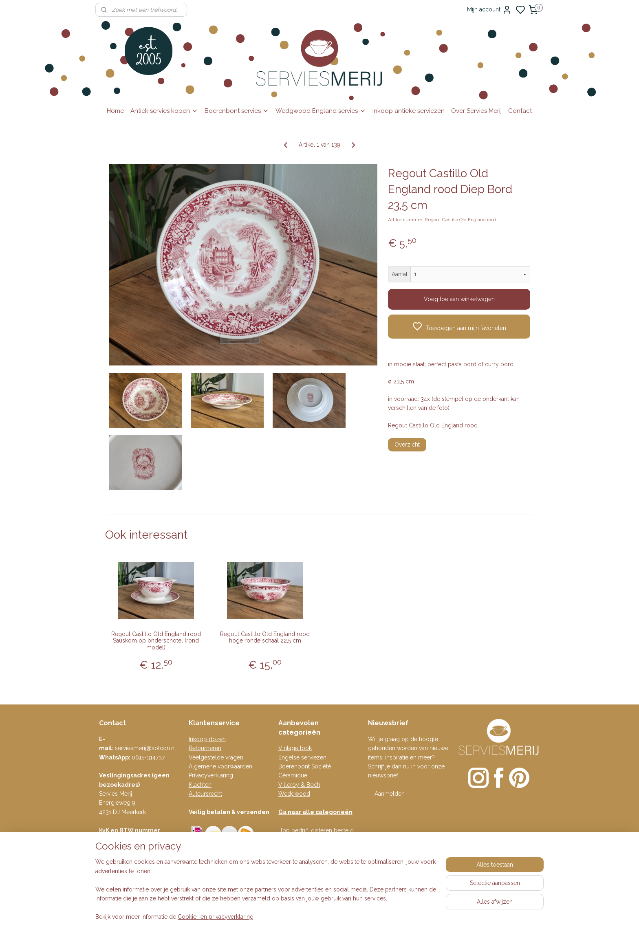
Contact (520, 110)
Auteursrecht (205, 793)
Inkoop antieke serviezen (408, 110)
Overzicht (407, 444)
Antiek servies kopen (164, 110)
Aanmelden (390, 793)
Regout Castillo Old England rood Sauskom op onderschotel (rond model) (156, 641)
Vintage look (295, 748)
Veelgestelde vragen (216, 757)
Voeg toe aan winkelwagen (459, 299)
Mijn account (489, 10)
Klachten (200, 784)
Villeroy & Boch (299, 784)
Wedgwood (294, 793)
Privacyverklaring (211, 775)
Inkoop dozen (207, 739)
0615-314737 (148, 757)
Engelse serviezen (302, 757)
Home (115, 110)
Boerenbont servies (237, 110)
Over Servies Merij (476, 110)
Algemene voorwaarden (220, 766)
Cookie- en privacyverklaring (215, 916)
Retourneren (205, 748)
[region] (265, 889)
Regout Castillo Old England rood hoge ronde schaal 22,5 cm (265, 637)
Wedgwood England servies (320, 110)
